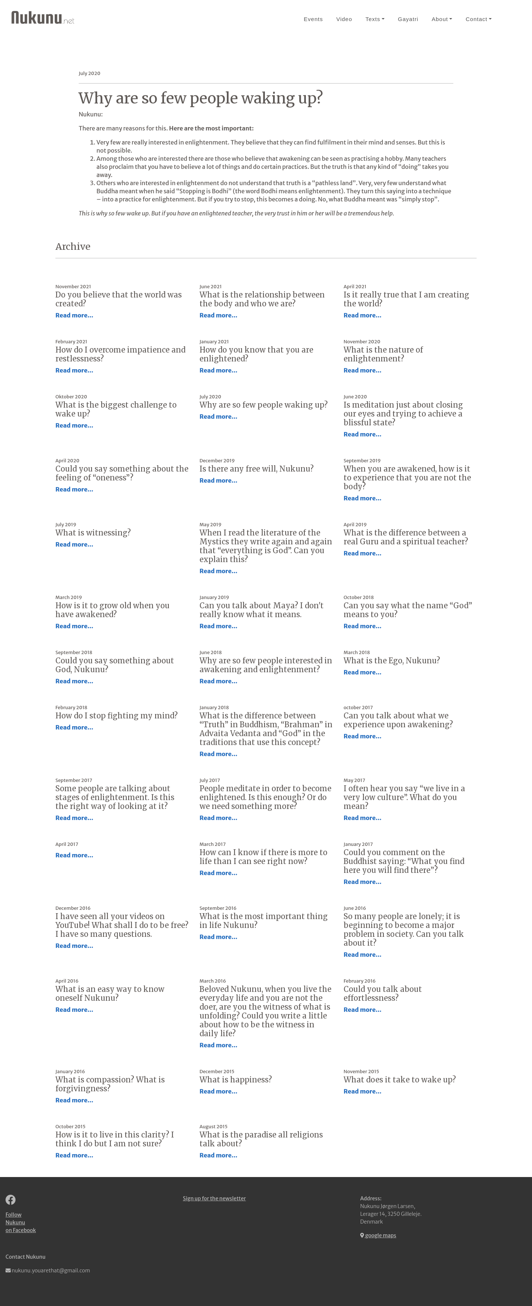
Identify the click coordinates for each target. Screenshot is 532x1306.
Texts (372, 19)
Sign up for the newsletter (214, 1198)
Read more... (74, 315)
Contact (476, 19)
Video (344, 19)
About (440, 19)
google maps (378, 1235)
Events (313, 19)
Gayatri (408, 19)
